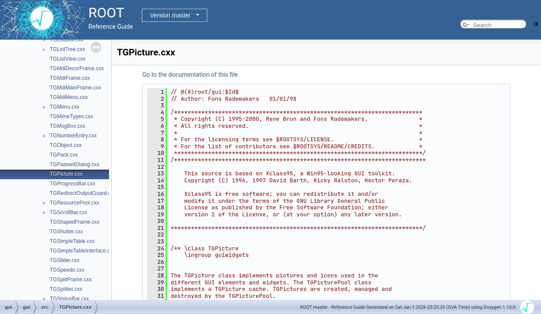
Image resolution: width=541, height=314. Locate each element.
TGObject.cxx (66, 145)
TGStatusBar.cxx (69, 299)
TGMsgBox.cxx (67, 126)
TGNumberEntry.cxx (73, 136)
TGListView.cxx (68, 59)
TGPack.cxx (64, 155)
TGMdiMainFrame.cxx (75, 88)
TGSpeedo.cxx (67, 270)
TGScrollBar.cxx (68, 212)
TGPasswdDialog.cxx (74, 164)
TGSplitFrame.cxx (71, 279)
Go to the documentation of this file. (191, 74)
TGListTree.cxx (67, 49)
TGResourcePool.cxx (74, 203)
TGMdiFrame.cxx (70, 78)
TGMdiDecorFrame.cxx (77, 68)
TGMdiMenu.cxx (69, 97)
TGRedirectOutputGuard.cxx (83, 193)
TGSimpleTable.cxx (72, 241)
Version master (170, 15)
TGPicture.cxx (66, 174)
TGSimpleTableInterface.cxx (82, 251)
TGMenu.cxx (64, 107)
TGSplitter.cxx (66, 289)
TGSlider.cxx (64, 260)
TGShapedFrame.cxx (74, 222)
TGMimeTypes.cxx (71, 116)
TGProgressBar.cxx (72, 184)
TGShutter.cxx (66, 232)
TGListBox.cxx (66, 40)
